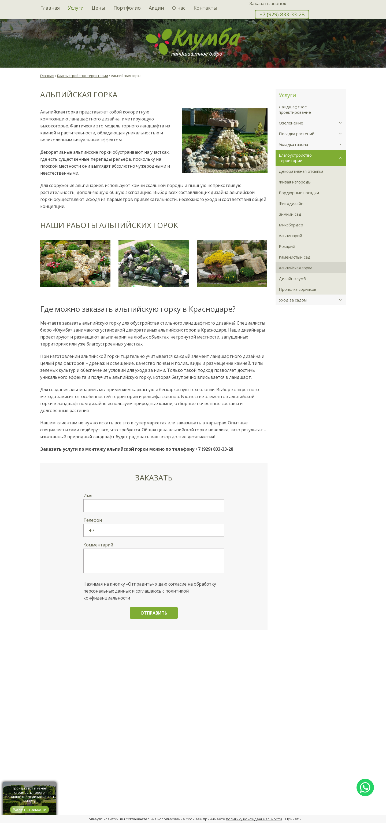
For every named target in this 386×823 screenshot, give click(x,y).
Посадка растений (312, 133)
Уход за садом (312, 300)
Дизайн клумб (292, 278)
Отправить (153, 613)
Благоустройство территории (312, 157)
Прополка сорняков (297, 289)
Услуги (76, 8)
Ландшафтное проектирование (295, 109)
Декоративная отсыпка (301, 171)
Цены (98, 8)
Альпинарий (290, 235)
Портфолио (127, 8)
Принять (292, 819)
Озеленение (312, 122)
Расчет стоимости (29, 809)
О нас (178, 8)
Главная (50, 8)
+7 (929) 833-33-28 (282, 14)
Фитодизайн (291, 203)
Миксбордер (291, 224)
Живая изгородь (295, 182)
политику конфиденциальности (254, 819)
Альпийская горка (295, 267)
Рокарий (287, 246)
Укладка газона (312, 144)
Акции (156, 8)
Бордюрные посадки (299, 192)
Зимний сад (290, 214)
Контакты (205, 8)
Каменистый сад (294, 257)
